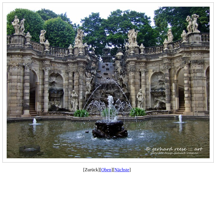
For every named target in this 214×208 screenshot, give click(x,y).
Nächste (121, 169)
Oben (106, 169)
